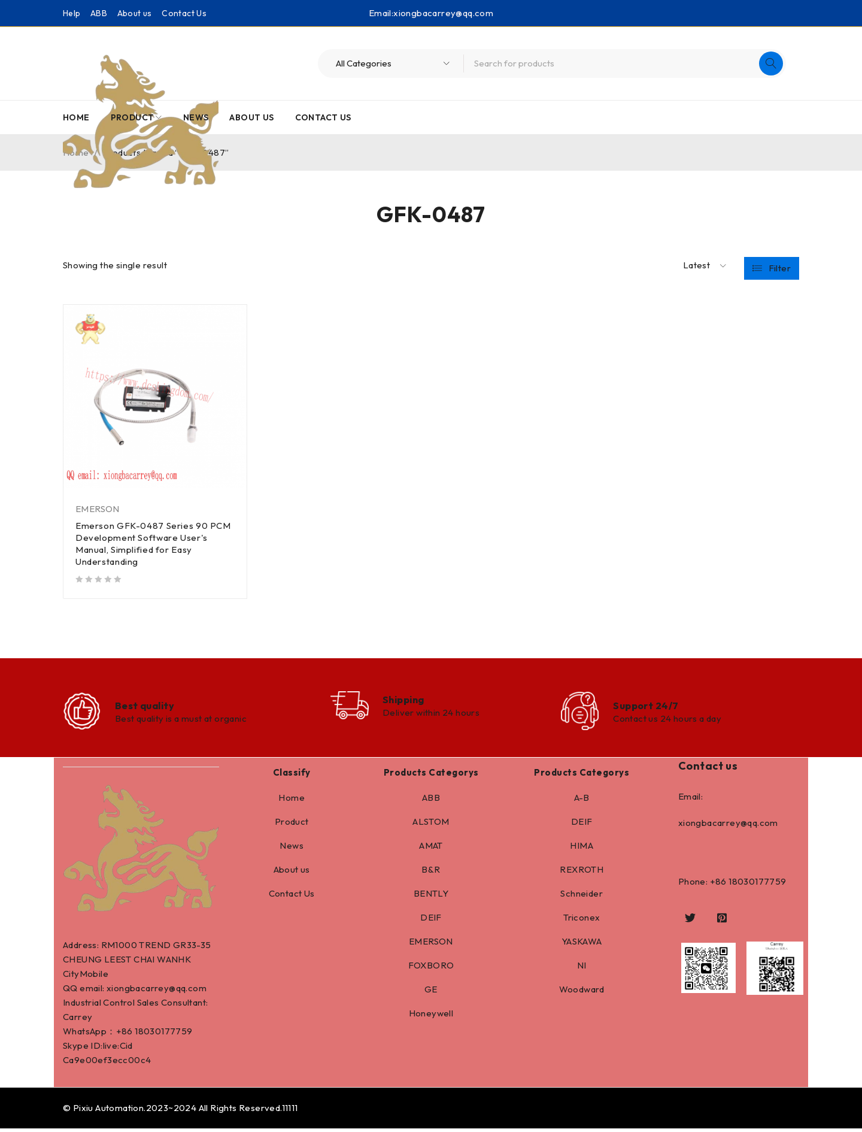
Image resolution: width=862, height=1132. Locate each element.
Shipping (408, 701)
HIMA (581, 849)
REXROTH (581, 873)
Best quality (147, 707)
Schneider (581, 897)
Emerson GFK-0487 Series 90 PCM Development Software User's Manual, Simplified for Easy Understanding (154, 543)
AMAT (431, 849)
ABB (98, 13)
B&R (430, 873)
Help (72, 13)
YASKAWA (581, 945)
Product (292, 825)
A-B (582, 801)
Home (291, 801)
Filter (780, 265)
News (291, 849)
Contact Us (184, 13)
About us (134, 13)
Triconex (581, 921)
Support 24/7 (648, 707)
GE (431, 992)
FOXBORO (431, 968)
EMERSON (97, 508)
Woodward (582, 992)
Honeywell (430, 1016)
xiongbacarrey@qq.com (443, 13)
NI (582, 968)
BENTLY (431, 897)
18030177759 (163, 1034)
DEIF (431, 921)
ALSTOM (430, 825)
